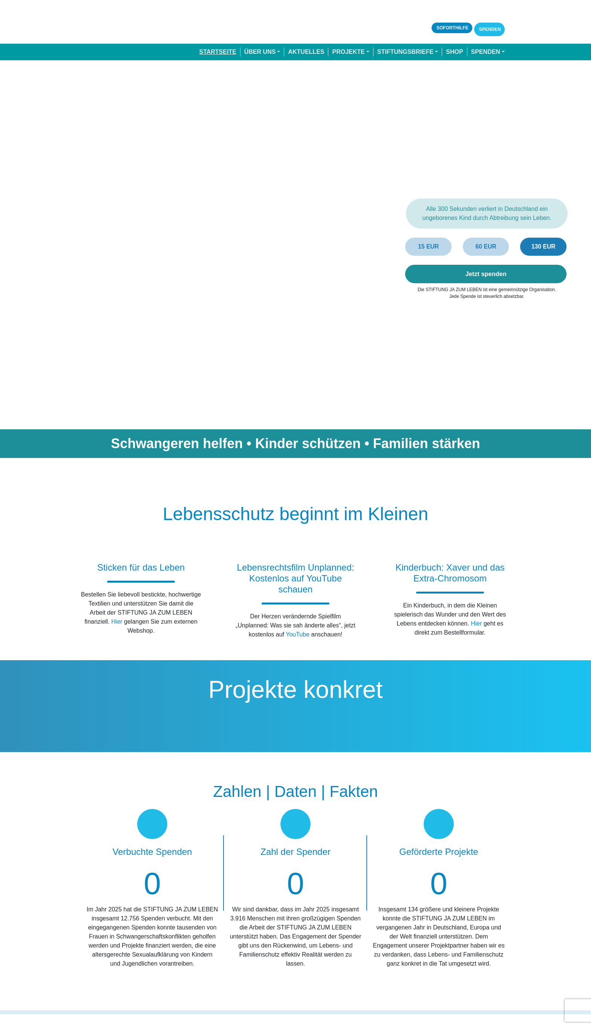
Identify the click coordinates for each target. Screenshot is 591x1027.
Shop (454, 52)
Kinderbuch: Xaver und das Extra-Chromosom (450, 572)
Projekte (348, 52)
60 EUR (485, 246)
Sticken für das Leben (141, 567)
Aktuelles (306, 52)
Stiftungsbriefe (405, 52)
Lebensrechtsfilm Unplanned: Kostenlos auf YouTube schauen (295, 578)
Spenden (489, 29)
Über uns (260, 52)
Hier (116, 621)
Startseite (217, 52)
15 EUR (428, 246)
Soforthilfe (452, 28)
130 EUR (543, 246)
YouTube (297, 634)
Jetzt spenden (486, 273)
